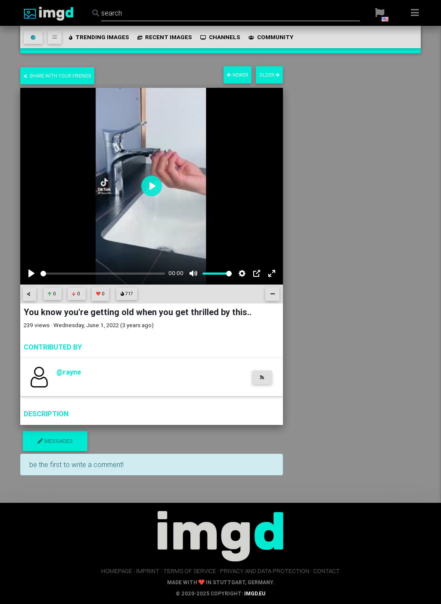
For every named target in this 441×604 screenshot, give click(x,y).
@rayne (68, 372)
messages (55, 441)
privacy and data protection (264, 571)
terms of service (189, 571)
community (270, 37)
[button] (379, 13)
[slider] (102, 273)
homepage (116, 571)
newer (237, 75)
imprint (147, 571)
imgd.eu (254, 593)
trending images (98, 37)
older (269, 75)
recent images (164, 37)
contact (326, 571)
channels (219, 37)
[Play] (31, 273)
